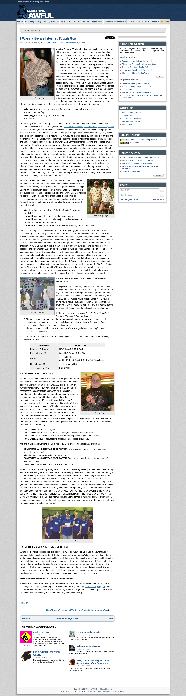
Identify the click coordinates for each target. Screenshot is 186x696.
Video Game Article (83, 666)
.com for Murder (128, 89)
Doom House (127, 116)
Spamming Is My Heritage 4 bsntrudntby (137, 61)
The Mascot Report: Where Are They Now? (138, 161)
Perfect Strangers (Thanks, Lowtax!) (136, 84)
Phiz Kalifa (48, 657)
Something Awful (23, 2)
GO (162, 190)
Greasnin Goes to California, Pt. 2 (135, 67)
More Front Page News (67, 618)
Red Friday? (134, 143)
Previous (26, 618)
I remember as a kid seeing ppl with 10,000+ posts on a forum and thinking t (146, 140)
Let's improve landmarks (88, 632)
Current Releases (152, 22)
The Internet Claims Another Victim (135, 73)
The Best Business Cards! (132, 122)
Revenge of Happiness (131, 171)
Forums (20, 22)
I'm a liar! (24, 603)
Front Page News (36, 30)
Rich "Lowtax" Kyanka (49, 43)
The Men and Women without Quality (136, 92)
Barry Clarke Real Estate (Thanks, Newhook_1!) (140, 157)
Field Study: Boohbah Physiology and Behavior (140, 64)
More (160, 77)
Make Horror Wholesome (88, 646)
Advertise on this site (88, 691)
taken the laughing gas (95, 586)
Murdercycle (127, 125)
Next (111, 618)
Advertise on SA (158, 200)
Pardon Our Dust (41, 632)
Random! (159, 175)
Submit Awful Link (118, 691)
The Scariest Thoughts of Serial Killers (137, 163)
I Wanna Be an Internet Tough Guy (48, 38)
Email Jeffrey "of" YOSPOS (129, 200)
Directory (165, 22)
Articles (25, 30)
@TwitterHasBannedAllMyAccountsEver (74, 43)
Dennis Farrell (49, 635)
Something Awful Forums (40, 2)
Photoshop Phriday (83, 635)
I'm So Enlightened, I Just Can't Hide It (137, 70)
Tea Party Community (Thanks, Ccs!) (136, 87)
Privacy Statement (104, 691)
